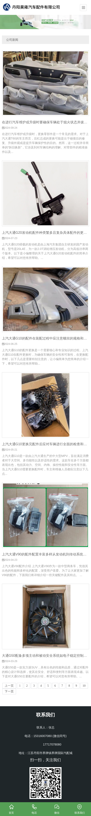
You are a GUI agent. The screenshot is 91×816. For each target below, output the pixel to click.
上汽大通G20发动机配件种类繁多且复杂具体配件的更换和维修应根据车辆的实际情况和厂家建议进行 (45, 232)
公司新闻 (12, 39)
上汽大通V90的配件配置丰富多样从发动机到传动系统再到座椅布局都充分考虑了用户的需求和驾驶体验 (45, 554)
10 (84, 685)
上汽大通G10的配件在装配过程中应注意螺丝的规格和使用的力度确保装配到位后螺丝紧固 (45, 338)
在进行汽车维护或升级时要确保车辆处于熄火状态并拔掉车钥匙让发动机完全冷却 (45, 122)
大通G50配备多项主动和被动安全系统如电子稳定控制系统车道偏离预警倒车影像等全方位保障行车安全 (45, 655)
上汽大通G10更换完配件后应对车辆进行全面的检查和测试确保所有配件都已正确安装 (45, 444)
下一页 (9, 691)
